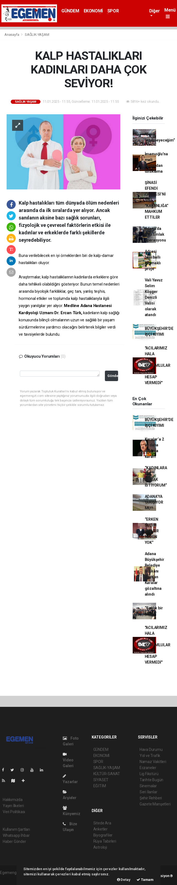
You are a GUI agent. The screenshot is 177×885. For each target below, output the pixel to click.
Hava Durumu (151, 749)
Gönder (112, 376)
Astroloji (100, 847)
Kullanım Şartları (16, 829)
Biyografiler (103, 835)
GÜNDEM (70, 10)
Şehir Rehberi (151, 798)
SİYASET (101, 780)
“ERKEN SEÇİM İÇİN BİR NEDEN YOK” (152, 531)
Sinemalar (148, 786)
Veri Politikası (14, 812)
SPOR (113, 10)
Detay (123, 880)
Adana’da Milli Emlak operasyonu (155, 234)
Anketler (100, 829)
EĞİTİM (99, 786)
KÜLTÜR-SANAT (106, 774)
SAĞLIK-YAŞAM (37, 34)
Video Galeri (68, 760)
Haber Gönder (14, 841)
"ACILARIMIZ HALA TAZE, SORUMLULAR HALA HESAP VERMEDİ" (157, 365)
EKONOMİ (93, 10)
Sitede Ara (102, 823)
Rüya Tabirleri (104, 841)
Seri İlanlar (148, 792)
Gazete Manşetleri (155, 804)
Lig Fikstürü (149, 774)
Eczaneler (148, 767)
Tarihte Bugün (152, 780)
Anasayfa (12, 34)
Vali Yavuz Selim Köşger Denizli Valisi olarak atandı (154, 297)
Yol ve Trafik (150, 755)
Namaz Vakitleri (153, 761)
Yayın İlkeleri (13, 805)
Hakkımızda (13, 799)
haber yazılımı (11, 878)
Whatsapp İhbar (16, 835)
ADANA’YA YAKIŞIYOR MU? (154, 502)
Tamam (145, 880)
